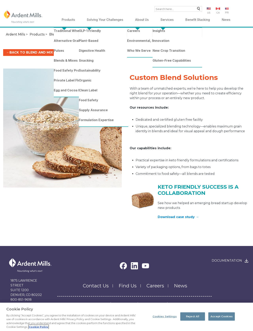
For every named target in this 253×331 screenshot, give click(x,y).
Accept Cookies (222, 316)
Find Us (128, 286)
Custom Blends (127, 34)
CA (218, 12)
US (208, 12)
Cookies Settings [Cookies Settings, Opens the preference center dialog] (165, 316)
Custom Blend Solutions (168, 34)
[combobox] (178, 9)
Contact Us (96, 286)
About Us (142, 20)
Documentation (227, 260)
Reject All (192, 316)
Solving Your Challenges (105, 20)
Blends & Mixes (61, 34)
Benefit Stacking (197, 20)
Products (68, 20)
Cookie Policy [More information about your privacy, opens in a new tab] (38, 326)
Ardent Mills (15, 34)
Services (167, 20)
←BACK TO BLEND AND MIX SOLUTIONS (40, 52)
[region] (126, 317)
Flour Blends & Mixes (93, 34)
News (226, 20)
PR (227, 12)
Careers (155, 286)
